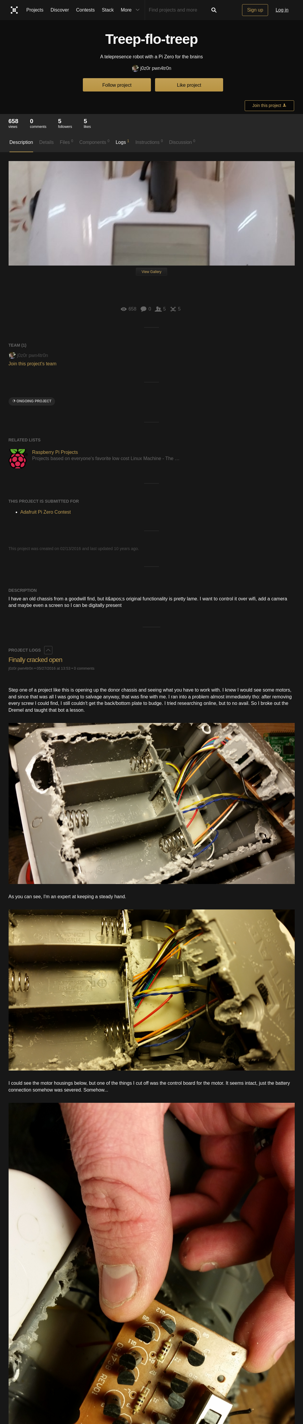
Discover (60, 9)
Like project (189, 85)
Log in (282, 9)
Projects (34, 9)
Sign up (255, 9)
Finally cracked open (35, 659)
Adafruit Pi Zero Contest (45, 512)
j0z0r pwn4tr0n (151, 68)
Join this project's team (33, 363)
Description (21, 142)
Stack (108, 9)
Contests (85, 9)
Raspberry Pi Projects (55, 452)
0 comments (84, 668)
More (131, 10)
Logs (122, 142)
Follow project (117, 85)
